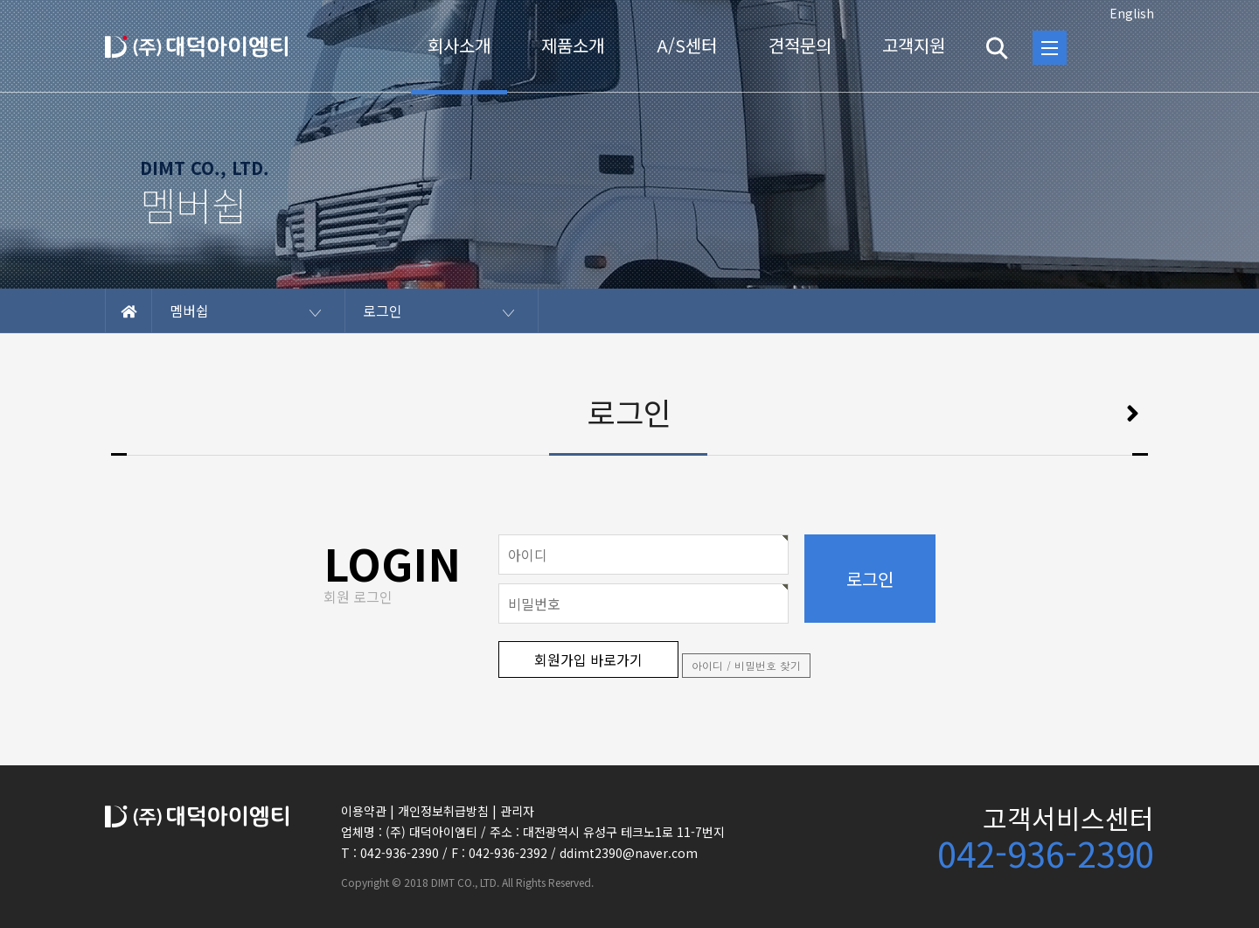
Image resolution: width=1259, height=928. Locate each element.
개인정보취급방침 (443, 811)
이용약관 (363, 811)
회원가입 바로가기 (588, 659)
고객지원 (913, 45)
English (1131, 13)
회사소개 (459, 45)
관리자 (517, 811)
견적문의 (800, 45)
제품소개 (572, 45)
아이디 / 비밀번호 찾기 (746, 665)
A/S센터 (687, 45)
